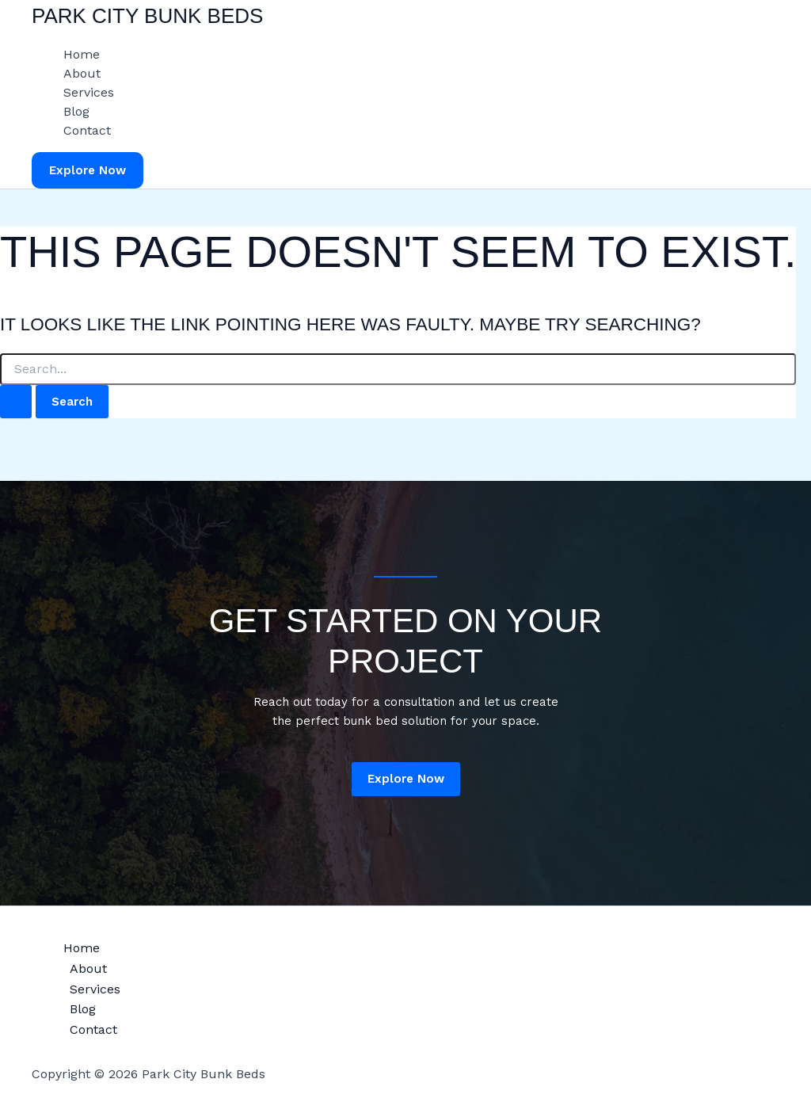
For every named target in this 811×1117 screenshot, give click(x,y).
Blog (76, 111)
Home (81, 54)
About (82, 73)
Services (88, 92)
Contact (87, 130)
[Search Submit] (16, 402)
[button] (87, 170)
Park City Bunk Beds (147, 16)
